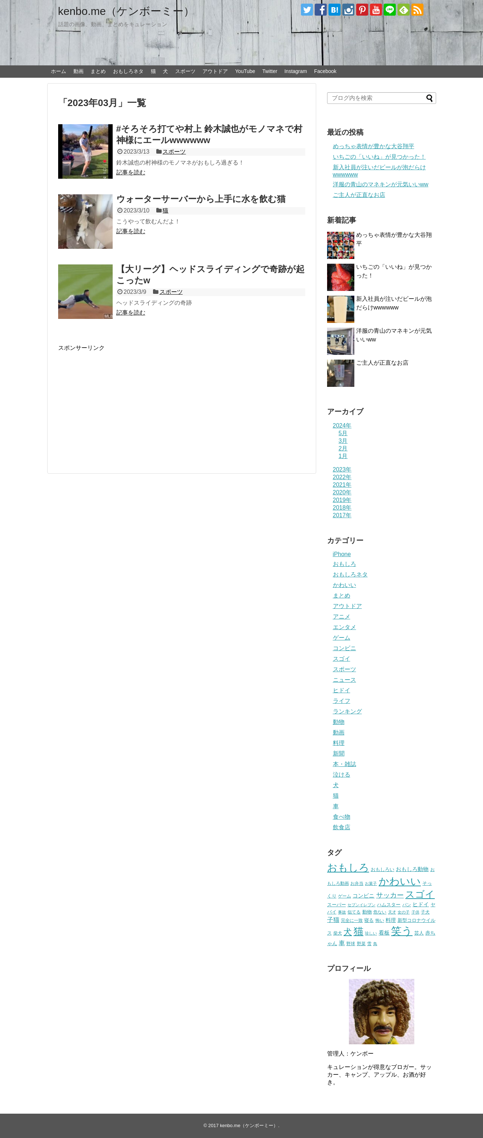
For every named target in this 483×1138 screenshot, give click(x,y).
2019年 (342, 500)
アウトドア (215, 71)
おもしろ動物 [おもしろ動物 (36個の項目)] (412, 869)
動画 (78, 71)
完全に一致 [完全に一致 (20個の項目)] (352, 920)
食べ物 (341, 817)
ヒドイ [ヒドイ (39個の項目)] (420, 904)
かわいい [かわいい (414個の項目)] (400, 881)
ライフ (341, 701)
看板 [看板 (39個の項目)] (384, 933)
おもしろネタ (128, 71)
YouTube (245, 71)
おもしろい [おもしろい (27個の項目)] (382, 869)
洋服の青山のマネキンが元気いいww (380, 184)
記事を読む (130, 172)
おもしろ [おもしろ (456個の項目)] (348, 867)
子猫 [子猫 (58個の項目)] (333, 919)
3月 (343, 441)
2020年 (342, 492)
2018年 (342, 508)
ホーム (58, 71)
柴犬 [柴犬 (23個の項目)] (337, 933)
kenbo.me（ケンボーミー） (126, 11)
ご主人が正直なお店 (359, 195)
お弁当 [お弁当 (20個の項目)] (356, 883)
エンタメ (344, 627)
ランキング (347, 711)
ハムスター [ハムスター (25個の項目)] (389, 904)
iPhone (342, 554)
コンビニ (344, 648)
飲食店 (341, 827)
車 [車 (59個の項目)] (342, 943)
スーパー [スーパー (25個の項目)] (336, 904)
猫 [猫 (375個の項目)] (358, 931)
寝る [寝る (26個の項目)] (369, 920)
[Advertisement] (119, 403)
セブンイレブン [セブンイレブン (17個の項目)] (361, 905)
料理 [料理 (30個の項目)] (391, 920)
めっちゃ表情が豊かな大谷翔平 (373, 146)
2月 (343, 448)
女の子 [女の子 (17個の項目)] (404, 912)
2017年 (342, 515)
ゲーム (341, 638)
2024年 (342, 425)
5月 (343, 433)
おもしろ (344, 564)
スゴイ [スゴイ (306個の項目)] (420, 894)
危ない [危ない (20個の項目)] (379, 912)
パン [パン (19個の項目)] (406, 905)
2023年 (342, 469)
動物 (339, 722)
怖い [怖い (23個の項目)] (379, 920)
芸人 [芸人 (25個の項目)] (419, 933)
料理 (339, 743)
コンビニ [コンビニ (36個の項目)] (363, 896)
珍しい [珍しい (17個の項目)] (371, 933)
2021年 (342, 485)
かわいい (344, 585)
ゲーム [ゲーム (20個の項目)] (344, 896)
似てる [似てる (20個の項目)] (354, 912)
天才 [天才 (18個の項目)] (392, 912)
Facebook (325, 71)
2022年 (342, 477)
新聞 (339, 753)
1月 (343, 456)
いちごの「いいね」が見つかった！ (379, 157)
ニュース (344, 680)
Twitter (269, 71)
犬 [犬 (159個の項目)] (347, 931)
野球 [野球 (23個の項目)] (350, 943)
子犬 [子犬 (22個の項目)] (425, 912)
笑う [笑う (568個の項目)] (401, 931)
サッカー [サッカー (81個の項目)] (390, 895)
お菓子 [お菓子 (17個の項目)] (371, 883)
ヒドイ (341, 690)
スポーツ (185, 71)
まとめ (98, 71)
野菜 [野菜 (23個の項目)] (361, 943)
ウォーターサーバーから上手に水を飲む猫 (201, 199)
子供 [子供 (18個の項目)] (415, 912)
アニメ (341, 616)
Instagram (295, 71)
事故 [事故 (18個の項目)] (342, 912)
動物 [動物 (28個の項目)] (367, 912)
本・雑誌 (344, 764)
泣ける (341, 775)
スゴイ (341, 659)
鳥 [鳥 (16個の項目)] (375, 943)
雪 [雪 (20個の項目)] (369, 943)
